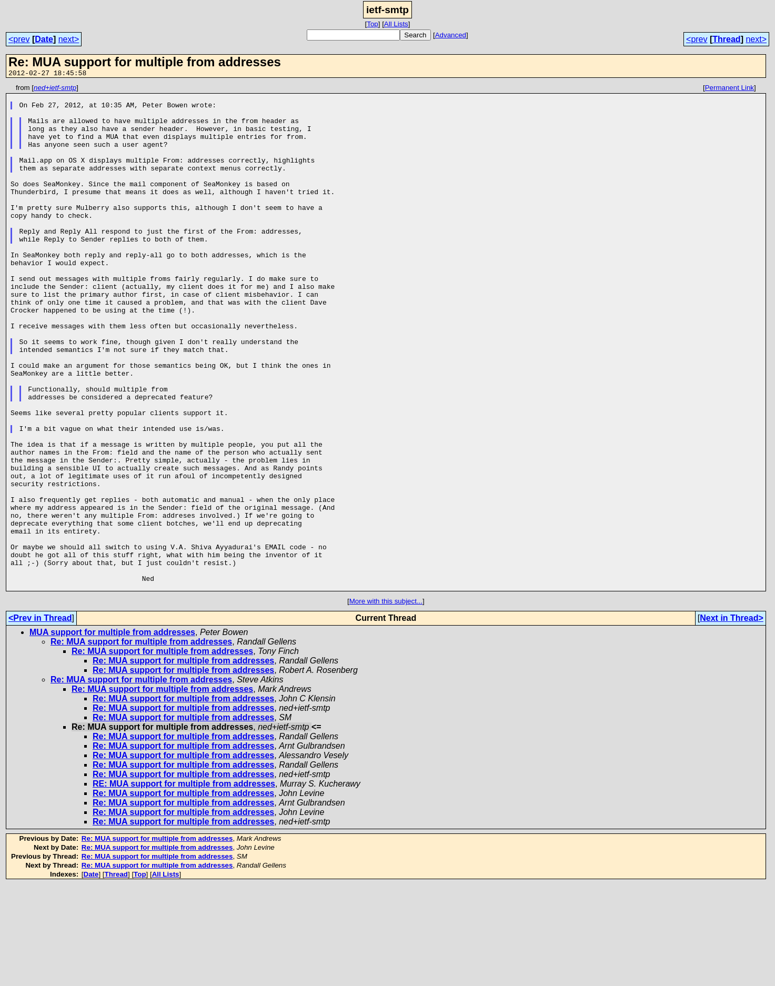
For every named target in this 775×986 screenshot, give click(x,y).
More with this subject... (385, 702)
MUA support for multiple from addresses (112, 733)
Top (372, 24)
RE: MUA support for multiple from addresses (184, 884)
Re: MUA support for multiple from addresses (141, 742)
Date (44, 39)
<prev (18, 39)
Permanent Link (729, 89)
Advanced (450, 35)
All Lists (396, 24)
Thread (726, 39)
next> (68, 39)
